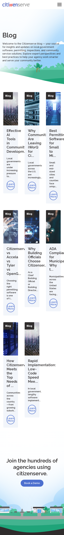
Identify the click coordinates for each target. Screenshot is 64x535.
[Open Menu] (59, 4)
